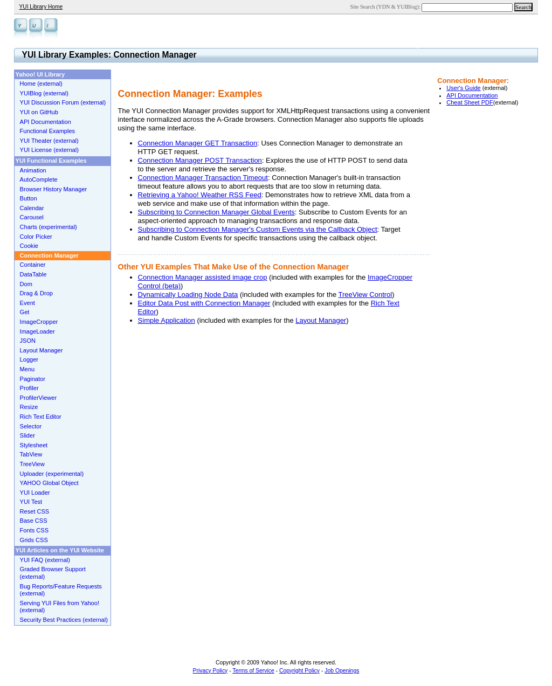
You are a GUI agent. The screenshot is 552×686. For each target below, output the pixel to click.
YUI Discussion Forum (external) (63, 102)
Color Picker (36, 236)
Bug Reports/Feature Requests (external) (61, 590)
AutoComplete (39, 179)
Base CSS (33, 520)
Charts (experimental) (48, 227)
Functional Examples (47, 131)
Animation (33, 170)
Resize (29, 407)
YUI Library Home (41, 7)
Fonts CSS (34, 530)
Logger (29, 359)
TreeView (32, 464)
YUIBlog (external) (44, 93)
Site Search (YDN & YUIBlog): (386, 7)
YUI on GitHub (39, 112)
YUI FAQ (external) (45, 560)
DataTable (33, 274)
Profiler (29, 388)
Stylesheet (34, 445)
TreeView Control (365, 294)
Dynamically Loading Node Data (188, 294)
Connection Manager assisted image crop (202, 277)
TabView (31, 454)
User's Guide (463, 88)
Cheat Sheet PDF (469, 102)
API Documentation (472, 95)
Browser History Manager (53, 189)
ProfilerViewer (38, 397)
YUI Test (31, 501)
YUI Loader (35, 492)
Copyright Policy (299, 671)
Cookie (29, 245)
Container (33, 264)
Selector (31, 426)
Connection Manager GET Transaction (198, 143)
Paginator (32, 379)
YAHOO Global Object (49, 483)
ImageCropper (39, 321)
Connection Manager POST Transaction (200, 160)
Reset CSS (35, 511)
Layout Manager (320, 320)
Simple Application (166, 320)
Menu (27, 369)
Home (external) (41, 83)
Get (25, 312)
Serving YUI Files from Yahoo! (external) (59, 607)
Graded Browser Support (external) (53, 573)
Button (28, 198)
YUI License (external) (49, 150)
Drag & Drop (36, 293)
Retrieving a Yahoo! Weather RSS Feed (199, 195)
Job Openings (342, 671)
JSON (28, 340)
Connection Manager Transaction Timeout (203, 178)
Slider (27, 435)
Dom (26, 284)
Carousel (32, 217)
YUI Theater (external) (49, 140)
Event (27, 303)
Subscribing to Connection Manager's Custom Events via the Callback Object (257, 229)
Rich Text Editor (40, 416)
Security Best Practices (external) (64, 619)
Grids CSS (34, 540)
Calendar (32, 208)
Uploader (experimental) (52, 473)
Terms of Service (253, 671)
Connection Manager (49, 255)
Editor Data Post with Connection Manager (204, 303)
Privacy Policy (210, 671)
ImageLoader (37, 331)
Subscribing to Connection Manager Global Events (216, 212)
